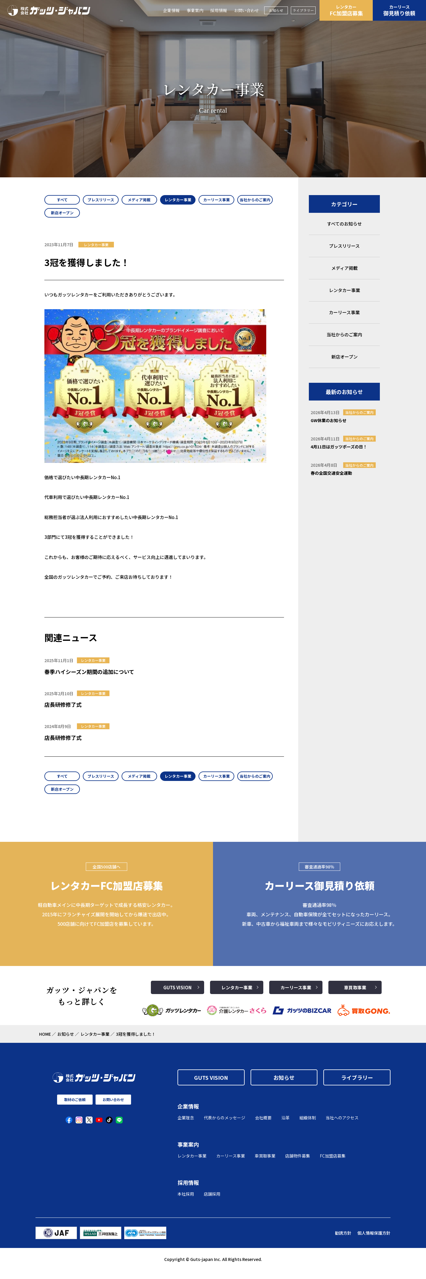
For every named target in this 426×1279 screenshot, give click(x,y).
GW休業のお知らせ (328, 420)
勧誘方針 (343, 1241)
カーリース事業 (295, 996)
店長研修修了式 (63, 709)
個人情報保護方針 (373, 1241)
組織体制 (307, 1126)
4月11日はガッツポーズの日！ (339, 447)
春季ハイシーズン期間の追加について (89, 676)
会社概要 (263, 1126)
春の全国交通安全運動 (331, 473)
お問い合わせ (246, 10)
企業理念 (186, 1126)
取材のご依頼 (74, 1108)
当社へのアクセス (342, 1126)
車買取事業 (355, 996)
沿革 (285, 1126)
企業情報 (171, 10)
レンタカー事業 (236, 996)
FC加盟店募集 (346, 10)
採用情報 (218, 10)
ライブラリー (303, 10)
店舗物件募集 (297, 1164)
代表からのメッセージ (224, 1126)
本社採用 (186, 1202)
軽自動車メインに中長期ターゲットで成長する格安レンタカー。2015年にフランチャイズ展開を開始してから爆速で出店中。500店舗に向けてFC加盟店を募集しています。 (106, 923)
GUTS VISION (177, 996)
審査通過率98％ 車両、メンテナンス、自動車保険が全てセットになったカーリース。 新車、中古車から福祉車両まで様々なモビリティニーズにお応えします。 (319, 923)
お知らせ (276, 10)
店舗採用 (212, 1202)
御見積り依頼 (399, 10)
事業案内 (195, 10)
